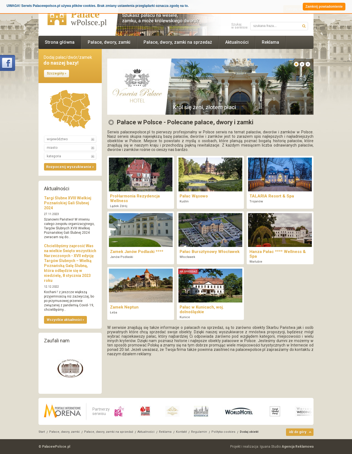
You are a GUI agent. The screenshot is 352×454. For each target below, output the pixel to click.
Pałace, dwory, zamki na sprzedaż (178, 42)
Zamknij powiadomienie (324, 7)
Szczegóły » (56, 73)
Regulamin (199, 432)
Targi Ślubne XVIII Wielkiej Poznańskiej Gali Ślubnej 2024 (67, 203)
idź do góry (297, 432)
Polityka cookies (223, 432)
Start (41, 432)
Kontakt (181, 432)
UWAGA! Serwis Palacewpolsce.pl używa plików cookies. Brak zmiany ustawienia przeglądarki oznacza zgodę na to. (98, 6)
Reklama (270, 42)
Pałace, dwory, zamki (109, 42)
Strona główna (60, 42)
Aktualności (237, 42)
